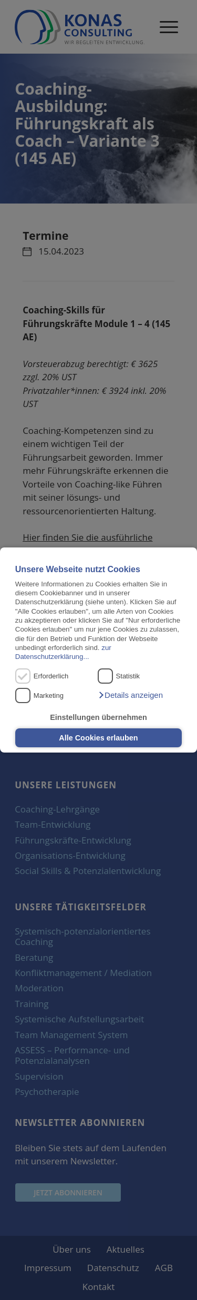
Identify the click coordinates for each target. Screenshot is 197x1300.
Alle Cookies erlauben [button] (98, 738)
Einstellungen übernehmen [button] (98, 717)
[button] (130, 695)
